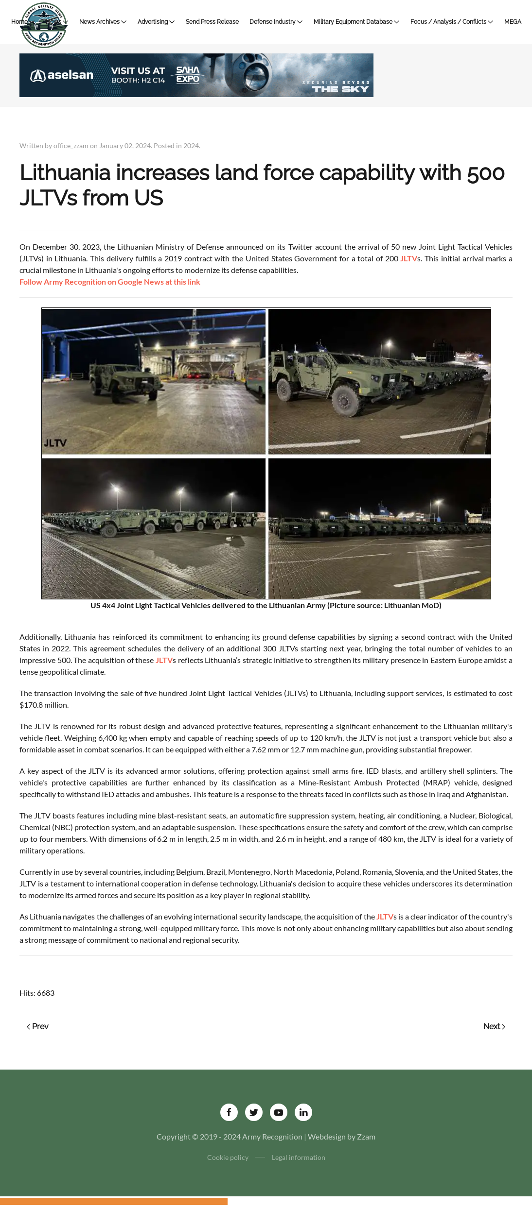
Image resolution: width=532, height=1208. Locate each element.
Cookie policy (227, 1157)
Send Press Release (212, 21)
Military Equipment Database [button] (357, 21)
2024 (191, 145)
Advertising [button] (156, 21)
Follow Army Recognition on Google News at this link (109, 281)
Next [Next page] (494, 1026)
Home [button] (23, 21)
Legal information (298, 1157)
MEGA (512, 21)
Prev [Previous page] (38, 1026)
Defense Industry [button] (276, 21)
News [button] (57, 21)
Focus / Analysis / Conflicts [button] (452, 21)
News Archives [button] (103, 21)
